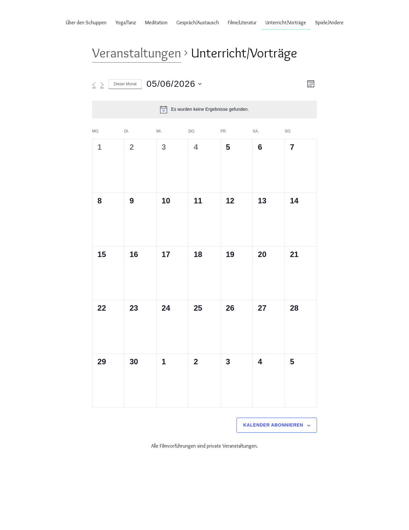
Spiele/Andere (329, 22)
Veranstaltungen (136, 52)
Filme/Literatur (242, 22)
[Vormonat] (94, 85)
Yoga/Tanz (125, 22)
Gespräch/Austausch (197, 22)
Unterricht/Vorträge (286, 22)
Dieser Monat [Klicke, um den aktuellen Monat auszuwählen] (125, 84)
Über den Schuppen (86, 22)
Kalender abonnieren (273, 425)
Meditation (156, 22)
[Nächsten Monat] (102, 85)
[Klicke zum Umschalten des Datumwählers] (173, 84)
